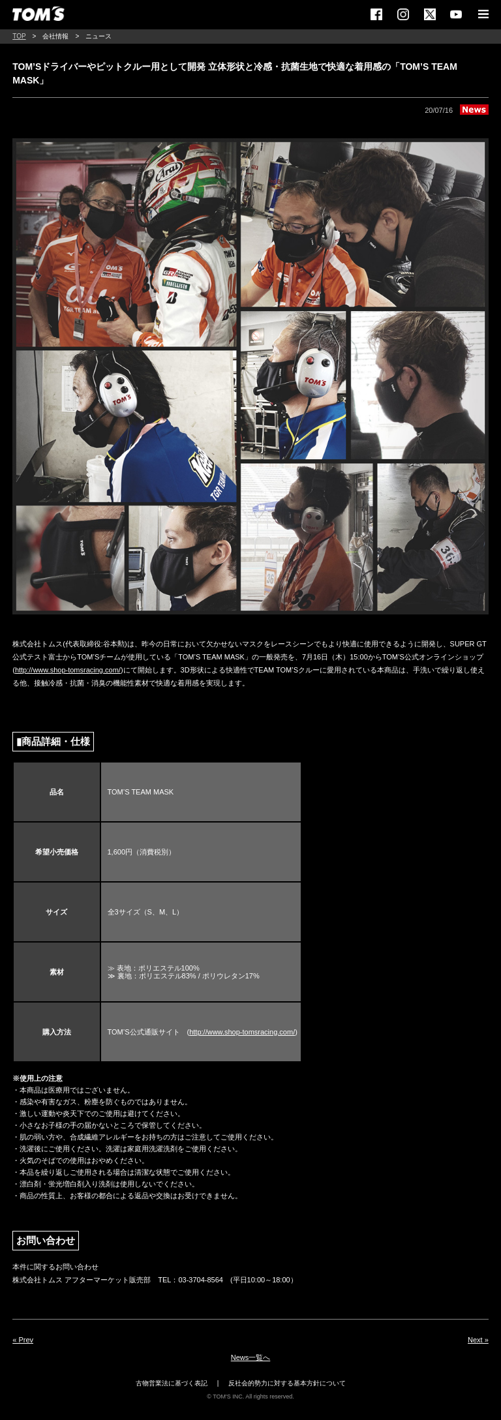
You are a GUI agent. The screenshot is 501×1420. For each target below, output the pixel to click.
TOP (18, 36)
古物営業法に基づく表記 (171, 1383)
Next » (478, 1340)
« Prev (22, 1340)
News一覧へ (251, 1357)
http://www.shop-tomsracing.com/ (68, 670)
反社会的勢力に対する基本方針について (287, 1383)
